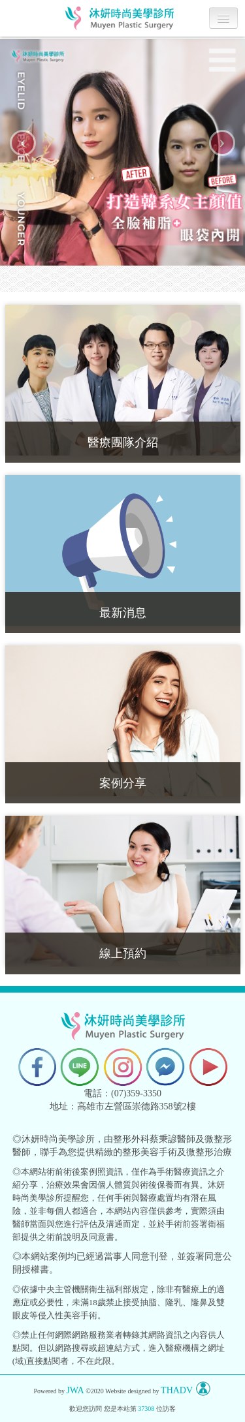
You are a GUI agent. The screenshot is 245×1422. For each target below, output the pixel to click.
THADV (177, 1391)
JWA (75, 1391)
